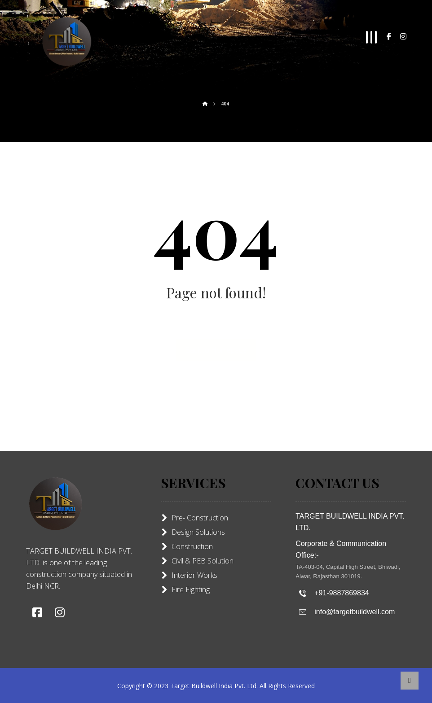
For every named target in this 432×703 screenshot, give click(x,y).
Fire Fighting (185, 589)
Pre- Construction (194, 518)
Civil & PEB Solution (197, 561)
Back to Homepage (216, 350)
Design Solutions (193, 532)
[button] (389, 36)
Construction (187, 546)
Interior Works (189, 575)
